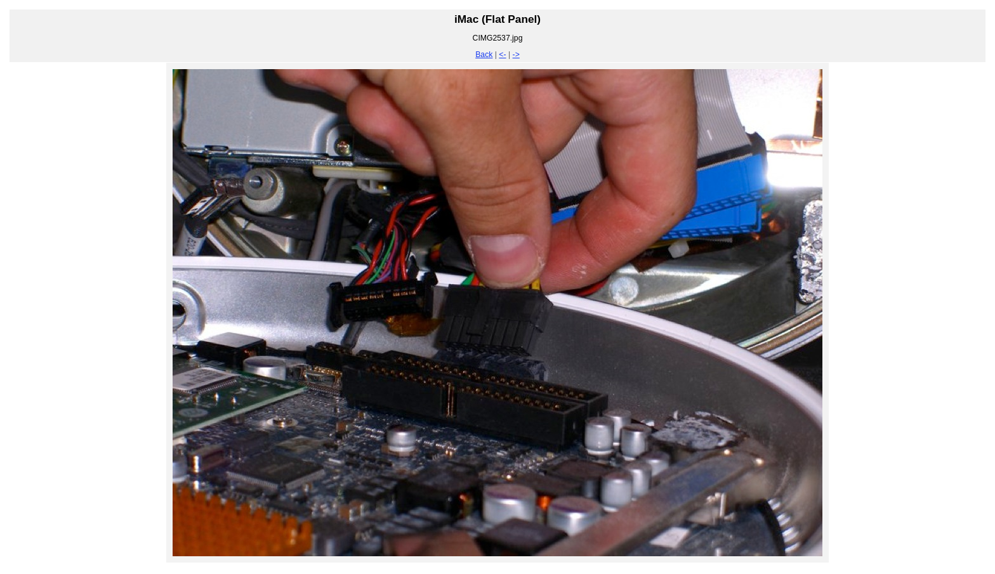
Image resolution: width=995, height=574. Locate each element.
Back (483, 54)
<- (502, 54)
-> (516, 54)
